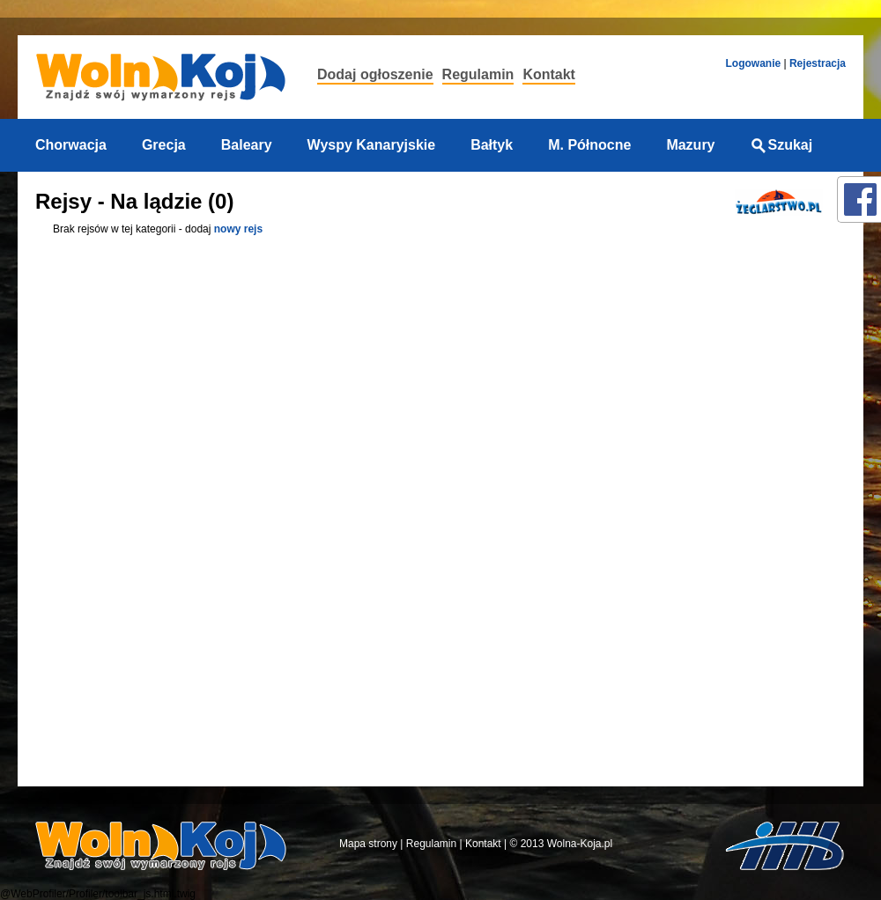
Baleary (246, 144)
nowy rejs (238, 229)
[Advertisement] (773, 504)
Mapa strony (368, 843)
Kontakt (548, 74)
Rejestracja (817, 63)
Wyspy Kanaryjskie (371, 144)
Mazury (690, 144)
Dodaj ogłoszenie (375, 74)
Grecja (164, 144)
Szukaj (782, 144)
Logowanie (753, 63)
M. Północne (589, 144)
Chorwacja (71, 144)
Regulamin (478, 74)
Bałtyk (491, 144)
